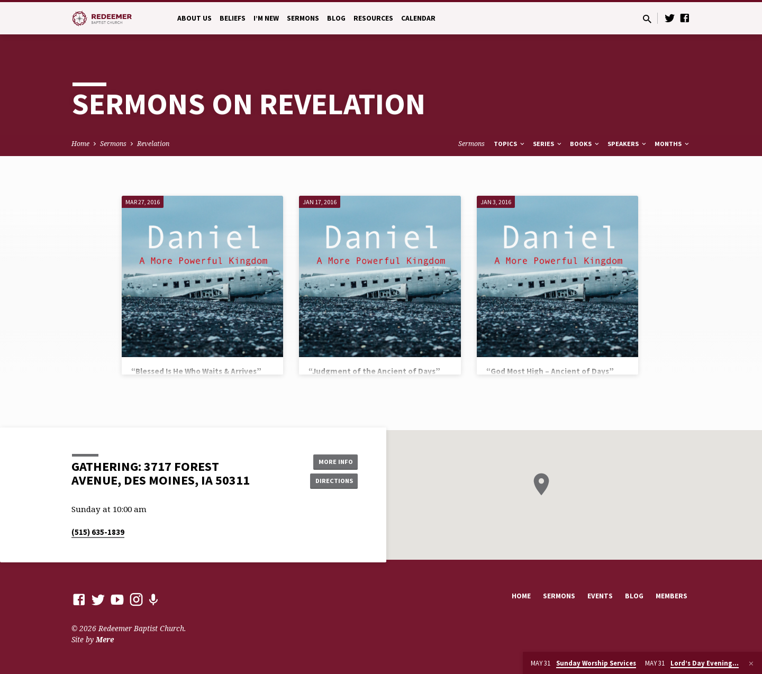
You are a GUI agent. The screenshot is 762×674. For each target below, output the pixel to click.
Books (585, 144)
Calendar (418, 18)
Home (80, 143)
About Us (194, 18)
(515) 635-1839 (97, 532)
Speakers (627, 144)
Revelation (153, 143)
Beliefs (233, 18)
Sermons (303, 18)
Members (671, 595)
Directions (331, 481)
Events (600, 595)
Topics (510, 144)
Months (673, 144)
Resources (373, 18)
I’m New (266, 18)
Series (548, 144)
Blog (336, 18)
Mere (105, 639)
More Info (331, 460)
